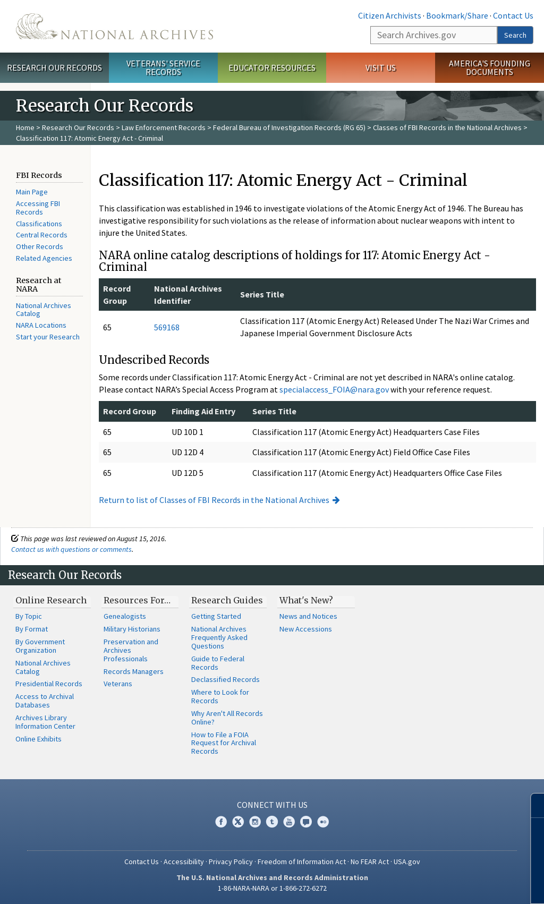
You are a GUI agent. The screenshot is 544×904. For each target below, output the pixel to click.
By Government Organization (40, 646)
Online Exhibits (38, 739)
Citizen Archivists (389, 15)
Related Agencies (44, 258)
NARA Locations (41, 325)
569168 (167, 327)
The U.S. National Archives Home (114, 26)
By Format (31, 629)
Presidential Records (48, 683)
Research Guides (227, 600)
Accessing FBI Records (38, 208)
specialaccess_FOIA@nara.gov (334, 389)
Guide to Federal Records (217, 663)
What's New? (306, 600)
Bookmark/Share (457, 15)
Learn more (449, 885)
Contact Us (513, 15)
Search (515, 35)
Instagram (255, 821)
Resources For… (137, 600)
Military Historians (132, 629)
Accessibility (184, 861)
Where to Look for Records (220, 696)
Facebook (221, 821)
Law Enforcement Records (164, 127)
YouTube (289, 821)
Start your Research (48, 337)
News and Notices (308, 616)
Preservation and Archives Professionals (131, 650)
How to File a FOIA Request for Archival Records (223, 743)
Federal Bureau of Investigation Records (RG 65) (289, 127)
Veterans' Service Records (163, 68)
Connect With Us (272, 804)
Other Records (39, 246)
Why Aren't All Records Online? (227, 718)
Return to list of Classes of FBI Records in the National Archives (214, 499)
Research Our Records (54, 67)
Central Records (41, 235)
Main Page (32, 192)
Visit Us (381, 67)
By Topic (28, 616)
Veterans (118, 683)
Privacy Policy (231, 861)
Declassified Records (225, 679)
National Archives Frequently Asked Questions (219, 637)
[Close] (531, 805)
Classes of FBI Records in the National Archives (447, 127)
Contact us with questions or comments (71, 549)
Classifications (39, 223)
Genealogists (125, 616)
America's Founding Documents (489, 68)
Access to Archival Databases (44, 701)
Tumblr (272, 821)
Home (25, 127)
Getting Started (216, 616)
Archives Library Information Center (45, 722)
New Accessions (305, 629)
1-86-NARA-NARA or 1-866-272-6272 (272, 888)
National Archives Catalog (43, 310)
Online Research (51, 600)
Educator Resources (272, 67)
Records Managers (134, 671)
